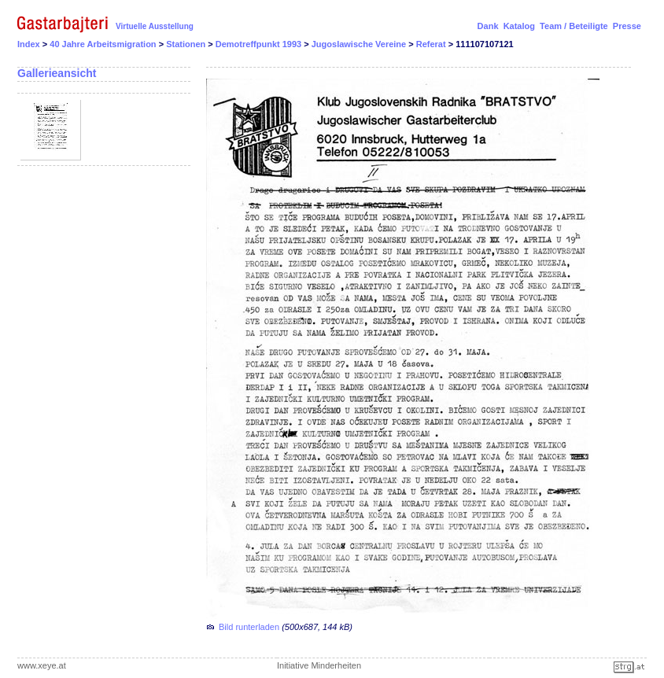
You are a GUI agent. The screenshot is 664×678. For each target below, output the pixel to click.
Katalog (519, 26)
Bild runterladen (249, 627)
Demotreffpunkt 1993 (260, 44)
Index (28, 44)
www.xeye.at (41, 665)
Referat (432, 44)
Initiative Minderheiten (319, 665)
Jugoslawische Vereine (360, 44)
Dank (488, 26)
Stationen (187, 44)
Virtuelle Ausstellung (155, 26)
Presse (627, 26)
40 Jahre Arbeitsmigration (104, 44)
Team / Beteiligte (574, 26)
